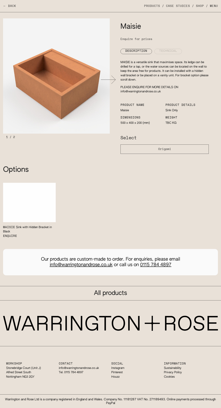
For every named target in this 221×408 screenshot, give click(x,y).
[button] (108, 80)
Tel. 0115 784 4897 (71, 372)
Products (152, 6)
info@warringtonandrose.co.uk (140, 91)
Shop (200, 6)
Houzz (115, 376)
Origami (164, 149)
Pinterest (117, 372)
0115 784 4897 (155, 265)
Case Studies (178, 6)
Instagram (117, 368)
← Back (9, 6)
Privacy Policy (173, 372)
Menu (214, 6)
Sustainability (172, 368)
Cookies (169, 376)
